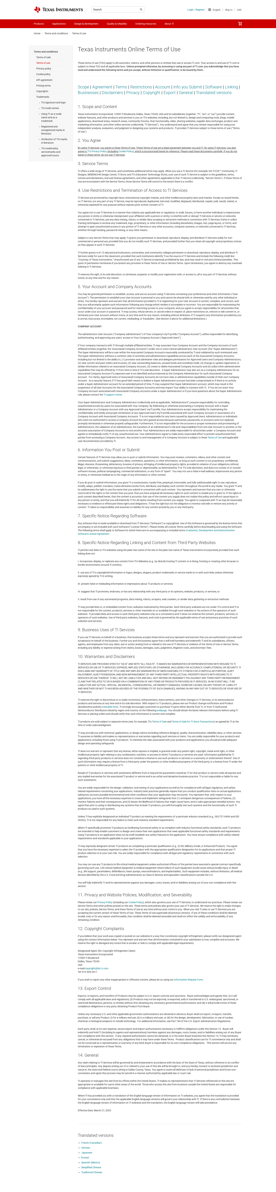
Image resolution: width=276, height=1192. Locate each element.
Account (162, 87)
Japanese (86, 1152)
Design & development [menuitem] (86, 23)
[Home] (58, 10)
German (85, 1147)
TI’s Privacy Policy (97, 151)
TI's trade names (50, 108)
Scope (83, 87)
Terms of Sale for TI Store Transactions (193, 721)
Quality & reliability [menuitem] (117, 23)
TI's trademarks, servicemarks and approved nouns (50, 152)
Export (170, 92)
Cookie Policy (125, 151)
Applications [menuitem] (59, 23)
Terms (121, 87)
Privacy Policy (104, 902)
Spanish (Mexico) (90, 1162)
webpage (162, 710)
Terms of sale (43, 57)
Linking (231, 87)
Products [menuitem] (39, 23)
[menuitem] (240, 23)
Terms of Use (215, 437)
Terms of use (43, 63)
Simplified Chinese (91, 1167)
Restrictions (141, 87)
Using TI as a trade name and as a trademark (51, 117)
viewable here (110, 706)
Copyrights (42, 91)
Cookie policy (43, 74)
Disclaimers (112, 92)
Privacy (133, 92)
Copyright (151, 92)
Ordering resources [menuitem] (145, 23)
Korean (85, 1157)
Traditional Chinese (91, 1172)
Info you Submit (187, 87)
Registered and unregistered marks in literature (53, 130)
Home (37, 33)
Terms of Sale (159, 721)
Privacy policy (43, 68)
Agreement (102, 87)
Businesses (88, 92)
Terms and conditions (56, 33)
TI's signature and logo (53, 102)
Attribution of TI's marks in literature (54, 141)
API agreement (44, 80)
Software (213, 87)
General (186, 92)
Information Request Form (188, 979)
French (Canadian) (91, 1142)
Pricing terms (43, 85)
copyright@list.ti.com (96, 968)
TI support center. (113, 394)
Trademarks (42, 96)
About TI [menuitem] (169, 23)
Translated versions (214, 92)
